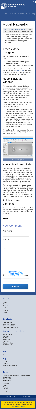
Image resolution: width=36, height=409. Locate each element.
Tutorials (11, 29)
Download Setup (8, 322)
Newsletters (6, 392)
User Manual (7, 362)
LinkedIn (5, 389)
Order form (6, 355)
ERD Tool (6, 341)
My (24, 17)
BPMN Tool (6, 339)
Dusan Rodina (26, 396)
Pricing (5, 312)
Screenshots (7, 304)
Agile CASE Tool (8, 334)
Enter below (15, 273)
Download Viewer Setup (10, 327)
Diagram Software (8, 343)
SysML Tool (6, 338)
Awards (5, 305)
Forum (28, 14)
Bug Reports (7, 379)
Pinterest (5, 387)
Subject (6, 240)
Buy (28, 17)
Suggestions (7, 380)
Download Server (8, 326)
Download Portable (9, 324)
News (5, 14)
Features (5, 310)
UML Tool (6, 336)
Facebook (6, 383)
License (5, 309)
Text (4, 249)
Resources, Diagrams (10, 365)
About (33, 17)
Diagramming (20, 29)
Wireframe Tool (7, 345)
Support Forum (7, 377)
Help (33, 14)
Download (12, 14)
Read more (15, 406)
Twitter (5, 385)
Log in (32, 2)
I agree (22, 406)
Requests (21, 14)
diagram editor (19, 71)
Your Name (7, 231)
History (5, 307)
